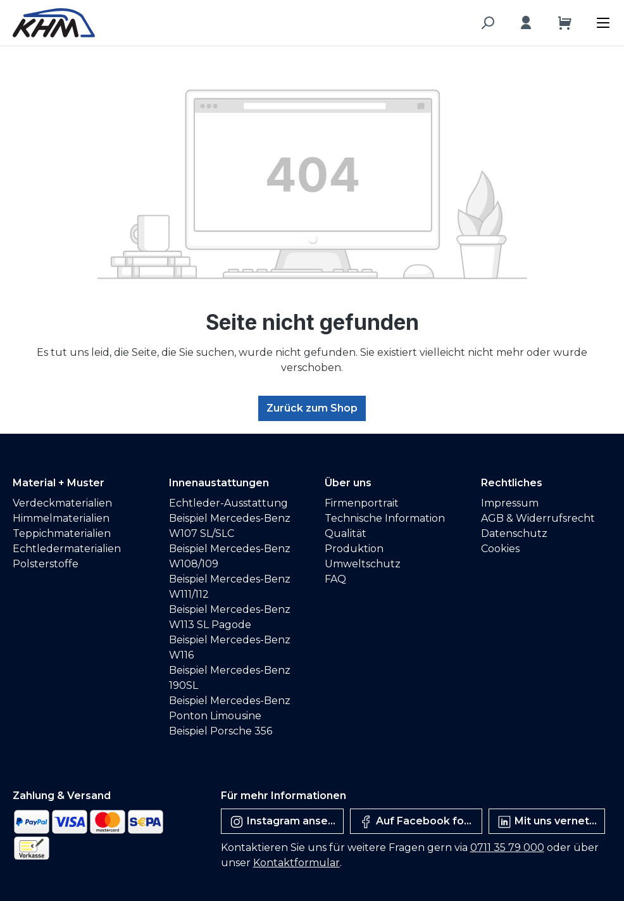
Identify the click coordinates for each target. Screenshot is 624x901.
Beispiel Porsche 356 (220, 731)
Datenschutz (514, 533)
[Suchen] (487, 23)
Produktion (354, 549)
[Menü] (606, 19)
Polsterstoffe (45, 564)
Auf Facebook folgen (420, 821)
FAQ (335, 579)
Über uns (348, 483)
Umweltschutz (363, 564)
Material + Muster (58, 483)
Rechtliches (511, 483)
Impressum (510, 503)
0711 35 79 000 (507, 847)
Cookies (500, 549)
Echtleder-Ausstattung (228, 503)
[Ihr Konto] (525, 23)
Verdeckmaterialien (62, 503)
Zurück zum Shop (312, 408)
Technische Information (385, 518)
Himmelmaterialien (61, 518)
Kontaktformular (296, 863)
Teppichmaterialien (62, 533)
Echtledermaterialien (67, 549)
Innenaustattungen (219, 483)
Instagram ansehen (286, 821)
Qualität (345, 533)
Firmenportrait (362, 503)
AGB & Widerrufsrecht (538, 518)
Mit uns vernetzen (551, 821)
